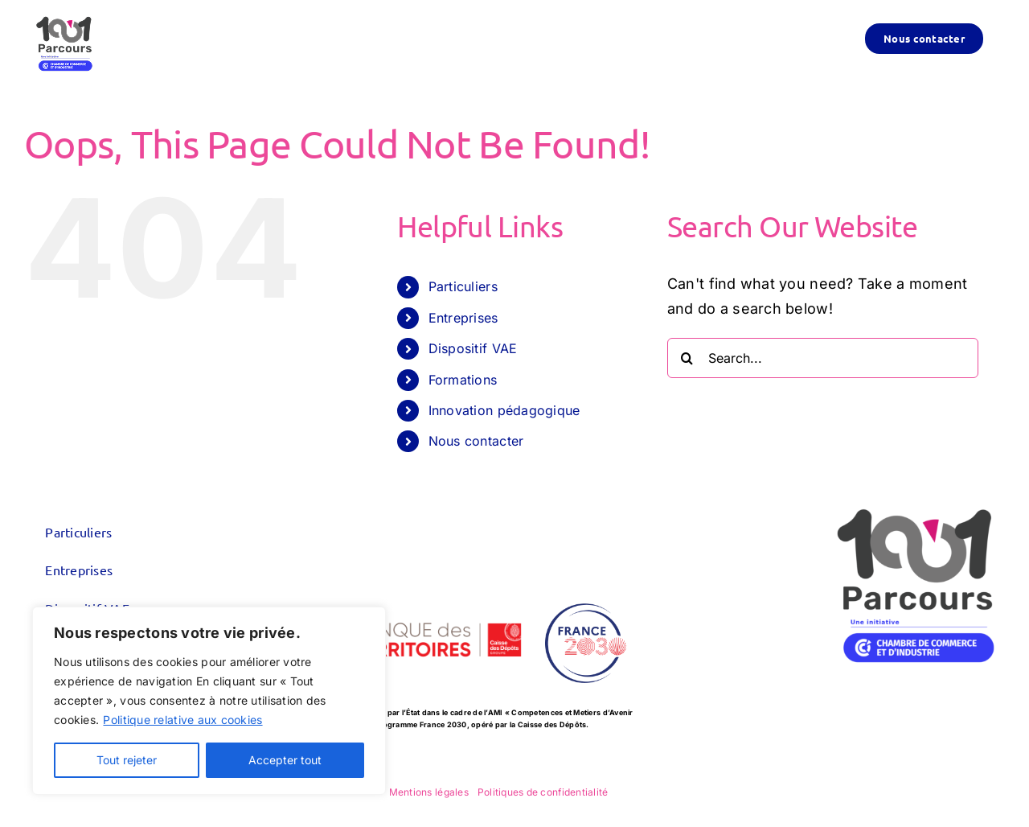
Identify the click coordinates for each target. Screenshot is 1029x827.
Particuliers (463, 286)
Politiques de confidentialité (543, 792)
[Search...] (822, 358)
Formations (463, 380)
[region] (209, 701)
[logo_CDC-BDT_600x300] (415, 593)
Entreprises (463, 318)
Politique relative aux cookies (182, 719)
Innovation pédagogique (504, 410)
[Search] (687, 358)
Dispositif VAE (473, 348)
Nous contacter (476, 441)
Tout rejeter (126, 760)
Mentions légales (429, 792)
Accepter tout (285, 760)
